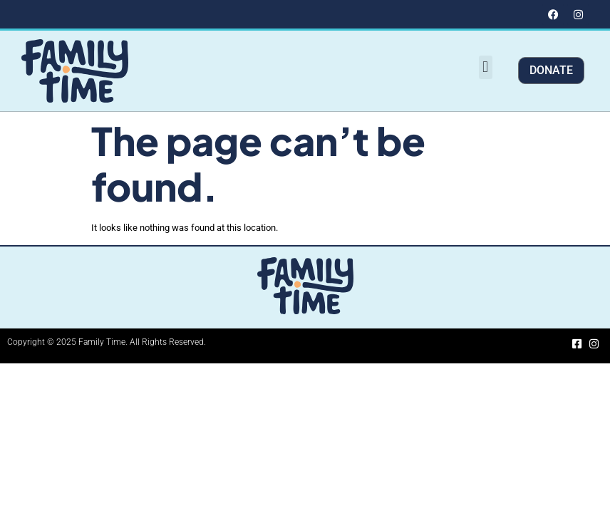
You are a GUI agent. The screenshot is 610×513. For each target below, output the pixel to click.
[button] (485, 67)
